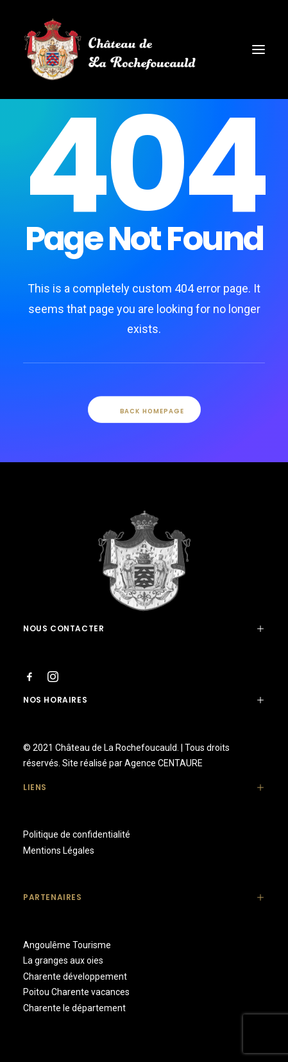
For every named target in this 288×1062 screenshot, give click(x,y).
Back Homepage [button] (144, 410)
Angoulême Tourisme (67, 945)
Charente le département (74, 1008)
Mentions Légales (58, 850)
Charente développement (75, 976)
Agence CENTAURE (163, 763)
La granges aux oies (63, 960)
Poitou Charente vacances (76, 992)
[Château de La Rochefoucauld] (144, 49)
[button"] (29, 679)
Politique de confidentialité (76, 834)
